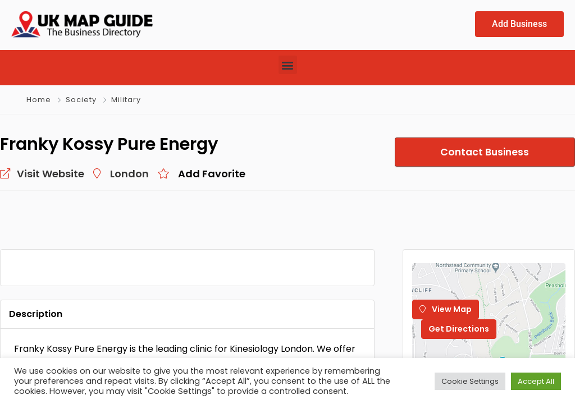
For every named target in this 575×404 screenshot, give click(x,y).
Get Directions (458, 328)
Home (38, 99)
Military (126, 99)
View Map (445, 309)
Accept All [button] (536, 381)
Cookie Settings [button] (470, 381)
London (129, 174)
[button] (288, 65)
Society (81, 99)
